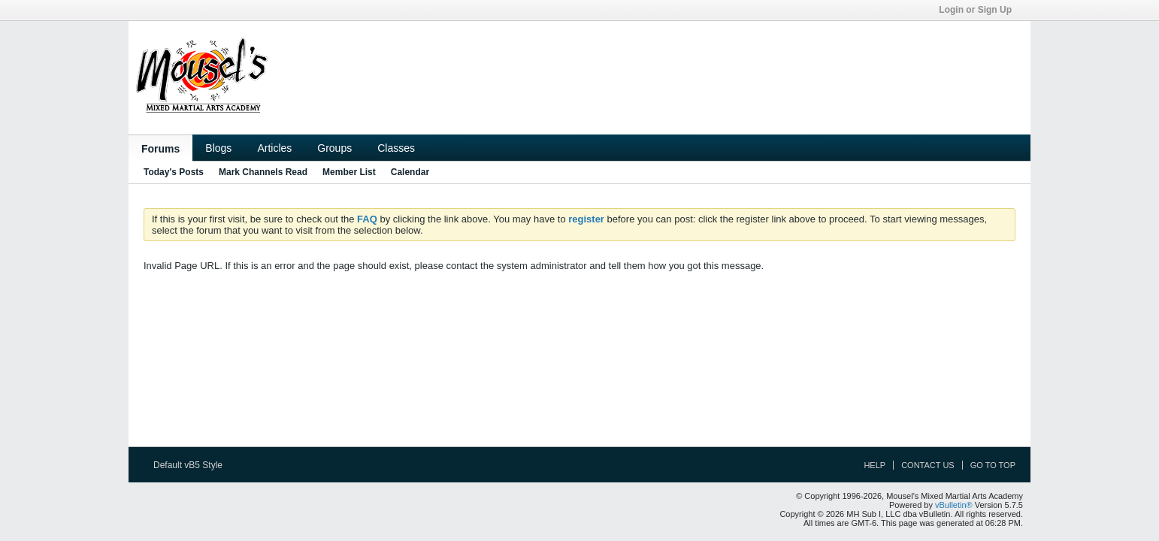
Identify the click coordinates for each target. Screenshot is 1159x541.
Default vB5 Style (192, 465)
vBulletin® (954, 504)
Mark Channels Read (263, 172)
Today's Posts (174, 172)
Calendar (410, 172)
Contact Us (928, 465)
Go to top (992, 465)
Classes (396, 148)
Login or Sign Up (980, 10)
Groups (334, 148)
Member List (349, 172)
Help (874, 465)
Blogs (218, 148)
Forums (160, 149)
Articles (274, 148)
